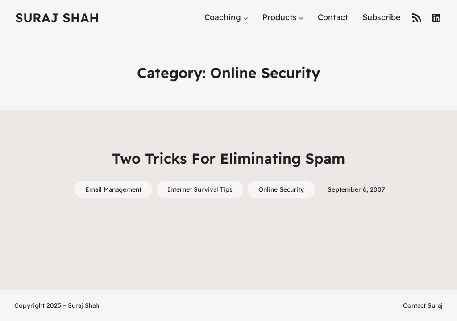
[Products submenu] (301, 17)
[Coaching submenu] (245, 17)
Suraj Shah (57, 17)
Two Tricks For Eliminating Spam (228, 158)
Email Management (113, 189)
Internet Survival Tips (200, 189)
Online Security (281, 189)
